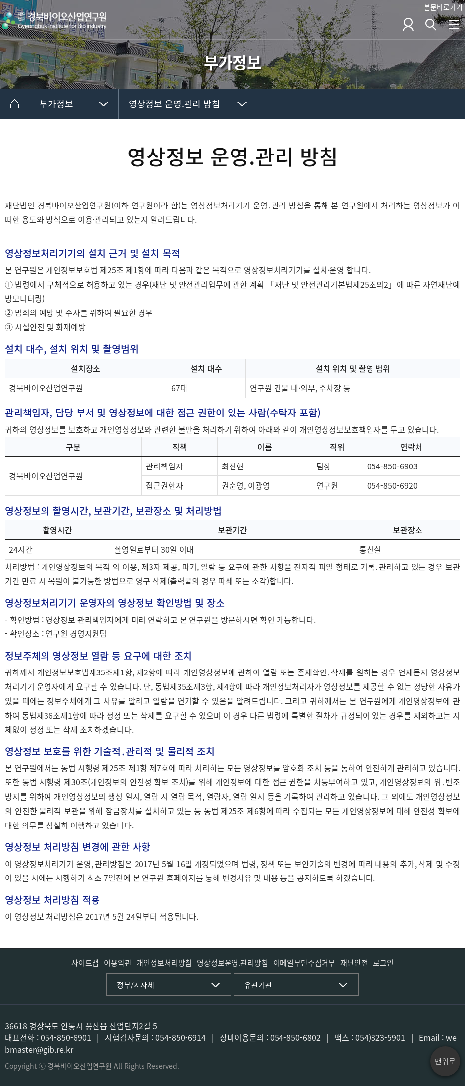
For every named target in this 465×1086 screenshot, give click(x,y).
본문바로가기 (443, 7)
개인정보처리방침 (164, 962)
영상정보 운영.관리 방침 (174, 103)
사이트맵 (85, 962)
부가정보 (56, 103)
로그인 (383, 962)
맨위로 (445, 1061)
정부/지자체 (135, 985)
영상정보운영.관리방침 (232, 962)
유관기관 (258, 985)
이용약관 (118, 962)
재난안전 (354, 962)
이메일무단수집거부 (304, 962)
